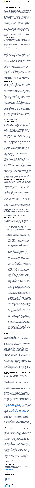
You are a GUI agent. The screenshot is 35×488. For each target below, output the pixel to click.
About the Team (8, 482)
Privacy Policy (11, 476)
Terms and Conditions (12, 477)
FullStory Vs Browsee (9, 469)
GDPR (9, 478)
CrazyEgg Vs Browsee (9, 472)
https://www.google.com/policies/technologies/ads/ (16, 405)
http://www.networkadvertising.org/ (19, 411)
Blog (9, 479)
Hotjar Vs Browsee (8, 470)
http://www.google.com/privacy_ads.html (12, 409)
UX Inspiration (7, 480)
